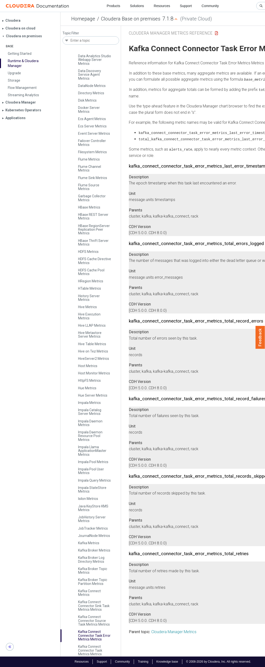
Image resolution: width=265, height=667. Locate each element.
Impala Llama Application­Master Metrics (92, 451)
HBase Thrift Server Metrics (93, 242)
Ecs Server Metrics (92, 126)
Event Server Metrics (94, 133)
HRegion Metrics (90, 281)
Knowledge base (167, 661)
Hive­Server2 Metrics (93, 359)
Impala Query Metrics (94, 480)
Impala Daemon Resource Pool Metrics (90, 436)
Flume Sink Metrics (92, 178)
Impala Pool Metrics (93, 462)
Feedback (260, 337)
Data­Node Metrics (92, 86)
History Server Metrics (89, 298)
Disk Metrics (87, 100)
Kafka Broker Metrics (94, 550)
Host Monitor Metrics (94, 373)
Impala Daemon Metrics (90, 423)
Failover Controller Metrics (92, 142)
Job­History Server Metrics (92, 519)
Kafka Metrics (88, 543)
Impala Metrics (89, 403)
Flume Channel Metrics (89, 168)
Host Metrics (87, 366)
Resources (162, 6)
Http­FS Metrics (89, 380)
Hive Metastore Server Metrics (90, 334)
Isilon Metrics (88, 499)
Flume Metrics (89, 159)
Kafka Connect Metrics (89, 593)
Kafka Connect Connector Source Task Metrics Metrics (94, 620)
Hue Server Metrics (92, 395)
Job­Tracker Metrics (93, 528)
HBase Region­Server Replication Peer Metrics (94, 229)
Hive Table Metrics (92, 344)
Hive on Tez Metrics (93, 351)
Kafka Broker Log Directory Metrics (91, 559)
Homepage (83, 19)
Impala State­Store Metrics (92, 489)
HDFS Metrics (88, 252)
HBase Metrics (89, 207)
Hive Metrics (87, 307)
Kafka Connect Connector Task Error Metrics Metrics (94, 635)
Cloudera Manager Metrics (173, 631)
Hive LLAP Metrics (92, 325)
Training (143, 661)
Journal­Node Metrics (94, 536)
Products (113, 6)
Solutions (137, 6)
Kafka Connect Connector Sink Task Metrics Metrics (94, 605)
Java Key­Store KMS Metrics (93, 508)
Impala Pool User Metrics (91, 471)
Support (186, 6)
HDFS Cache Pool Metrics (91, 272)
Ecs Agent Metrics (92, 119)
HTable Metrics (89, 288)
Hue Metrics (87, 388)
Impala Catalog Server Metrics (89, 412)
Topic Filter (70, 33)
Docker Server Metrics (89, 109)
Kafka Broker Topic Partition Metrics (92, 581)
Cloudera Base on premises (130, 19)
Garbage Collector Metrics (92, 198)
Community (210, 6)
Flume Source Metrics (88, 187)
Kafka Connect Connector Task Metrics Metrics (90, 650)
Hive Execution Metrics (89, 316)
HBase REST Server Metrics (93, 216)
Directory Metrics (91, 93)
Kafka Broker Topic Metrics (92, 570)
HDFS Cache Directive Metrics (94, 261)
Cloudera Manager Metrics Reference (171, 33)
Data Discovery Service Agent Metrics (89, 74)
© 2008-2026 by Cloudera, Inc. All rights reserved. (218, 661)
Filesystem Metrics (92, 152)
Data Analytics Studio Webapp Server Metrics (94, 60)
